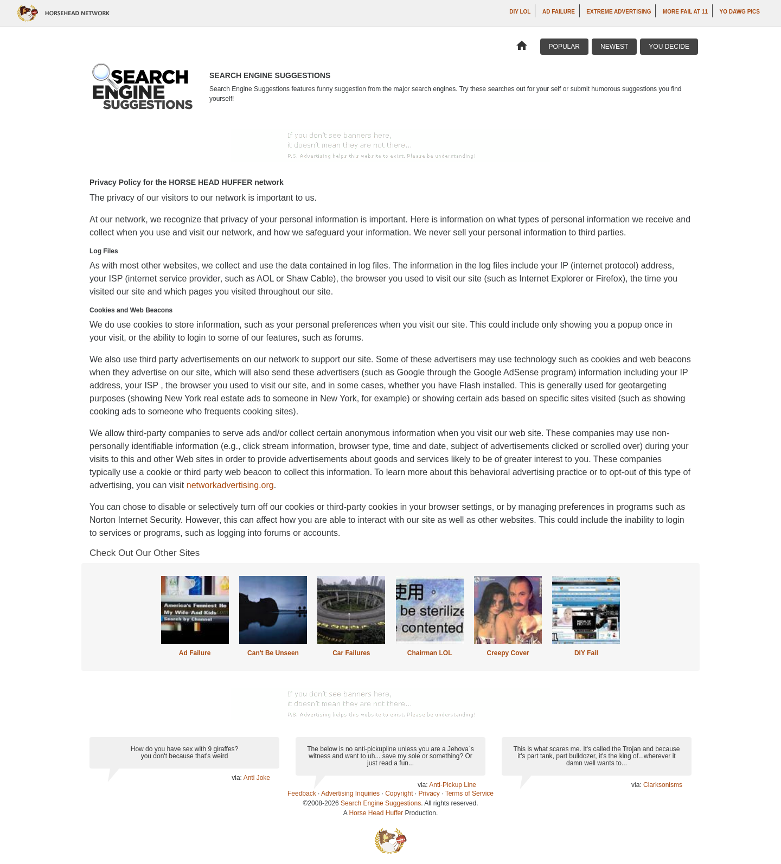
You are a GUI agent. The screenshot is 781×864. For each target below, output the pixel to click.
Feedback (301, 793)
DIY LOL (519, 12)
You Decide (669, 46)
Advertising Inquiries (350, 793)
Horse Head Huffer (376, 813)
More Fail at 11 (685, 12)
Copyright (399, 793)
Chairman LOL (429, 653)
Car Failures (351, 653)
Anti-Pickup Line (452, 785)
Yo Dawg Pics (740, 12)
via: (237, 778)
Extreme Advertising (618, 12)
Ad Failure (558, 12)
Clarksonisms (662, 785)
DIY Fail (586, 653)
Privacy (429, 793)
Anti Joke (257, 778)
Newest (614, 46)
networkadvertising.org (230, 485)
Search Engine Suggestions (381, 803)
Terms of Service (469, 793)
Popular (564, 46)
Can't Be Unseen (273, 653)
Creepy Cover (507, 653)
